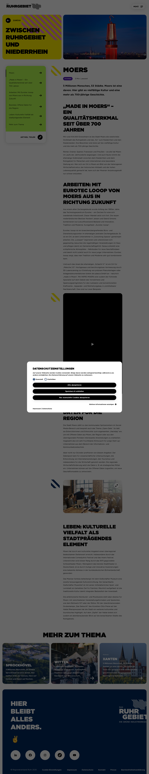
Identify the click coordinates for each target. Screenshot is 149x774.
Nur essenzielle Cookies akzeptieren (74, 398)
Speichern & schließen (74, 391)
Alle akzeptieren (74, 385)
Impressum (37, 408)
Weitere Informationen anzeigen (102, 404)
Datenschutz (47, 408)
